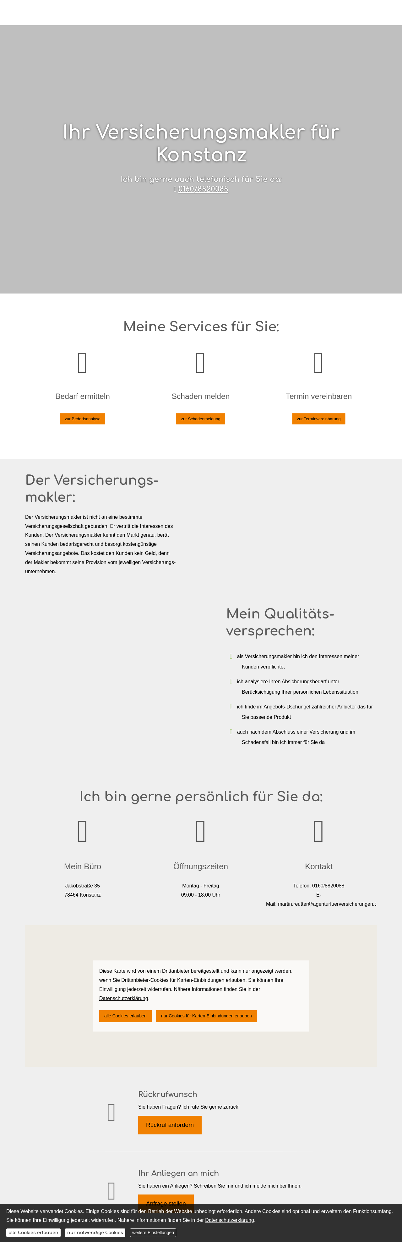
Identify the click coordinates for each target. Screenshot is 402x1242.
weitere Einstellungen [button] (153, 1232)
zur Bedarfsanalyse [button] (83, 411)
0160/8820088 (203, 189)
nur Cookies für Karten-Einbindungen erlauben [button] (206, 1015)
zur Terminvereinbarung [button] (319, 411)
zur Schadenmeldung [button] (200, 411)
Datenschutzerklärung (229, 1220)
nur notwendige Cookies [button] (95, 1232)
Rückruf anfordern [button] (170, 1125)
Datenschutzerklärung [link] (123, 998)
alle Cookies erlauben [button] (125, 1015)
